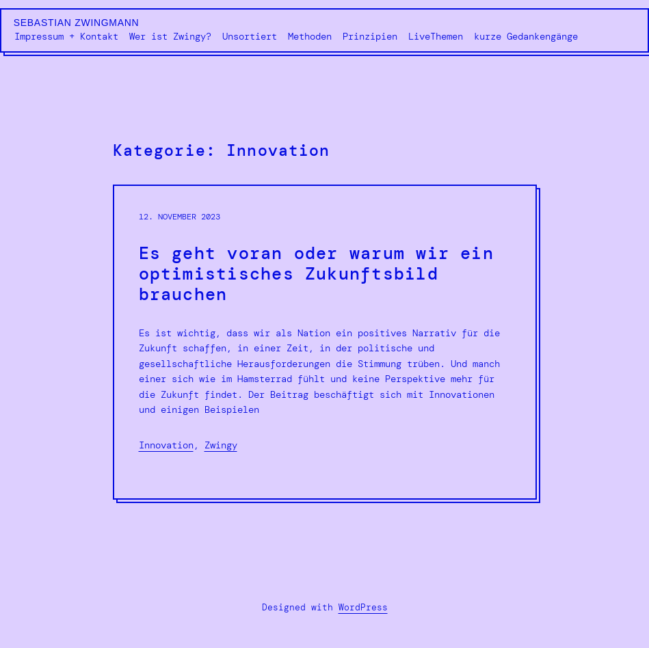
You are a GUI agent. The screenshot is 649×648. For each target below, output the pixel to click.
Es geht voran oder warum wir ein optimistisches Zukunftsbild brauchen (316, 274)
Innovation (166, 445)
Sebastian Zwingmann (77, 22)
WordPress (363, 607)
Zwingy (220, 445)
